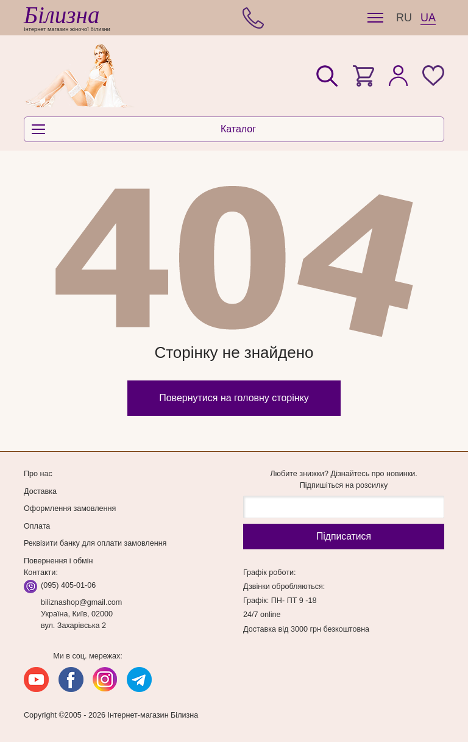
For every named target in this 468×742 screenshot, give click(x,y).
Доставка (40, 491)
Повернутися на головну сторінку (234, 398)
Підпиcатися (343, 536)
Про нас (38, 473)
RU (404, 18)
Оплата (37, 526)
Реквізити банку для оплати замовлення (95, 543)
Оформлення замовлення (70, 508)
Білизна (61, 15)
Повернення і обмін (58, 561)
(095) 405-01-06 (68, 585)
